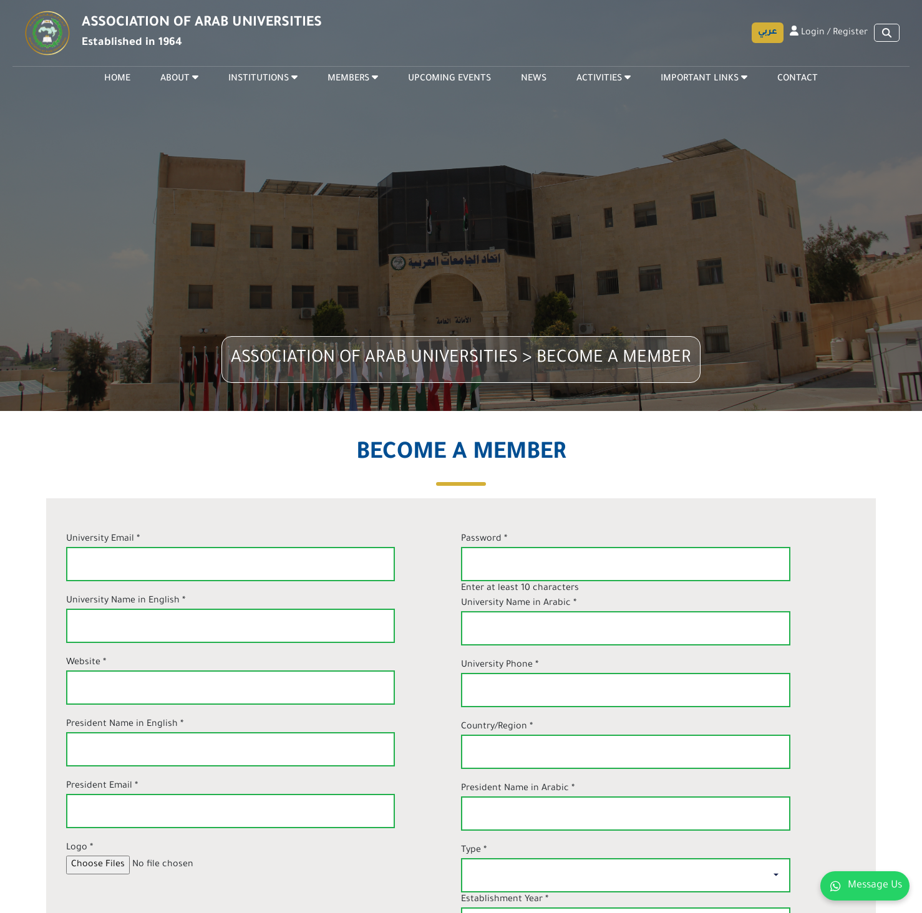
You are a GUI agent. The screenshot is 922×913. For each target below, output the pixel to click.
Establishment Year (504, 900)
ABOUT (179, 78)
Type (474, 851)
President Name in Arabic (518, 789)
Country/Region (497, 727)
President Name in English (124, 725)
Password (484, 539)
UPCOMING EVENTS (449, 79)
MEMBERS (353, 78)
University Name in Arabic (518, 604)
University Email (103, 539)
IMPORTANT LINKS (704, 78)
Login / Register (829, 32)
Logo (79, 848)
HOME (117, 79)
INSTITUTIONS (263, 78)
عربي (767, 32)
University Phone (499, 665)
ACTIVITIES (603, 78)
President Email (102, 786)
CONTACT (797, 79)
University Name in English (125, 601)
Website (86, 663)
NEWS (533, 79)
